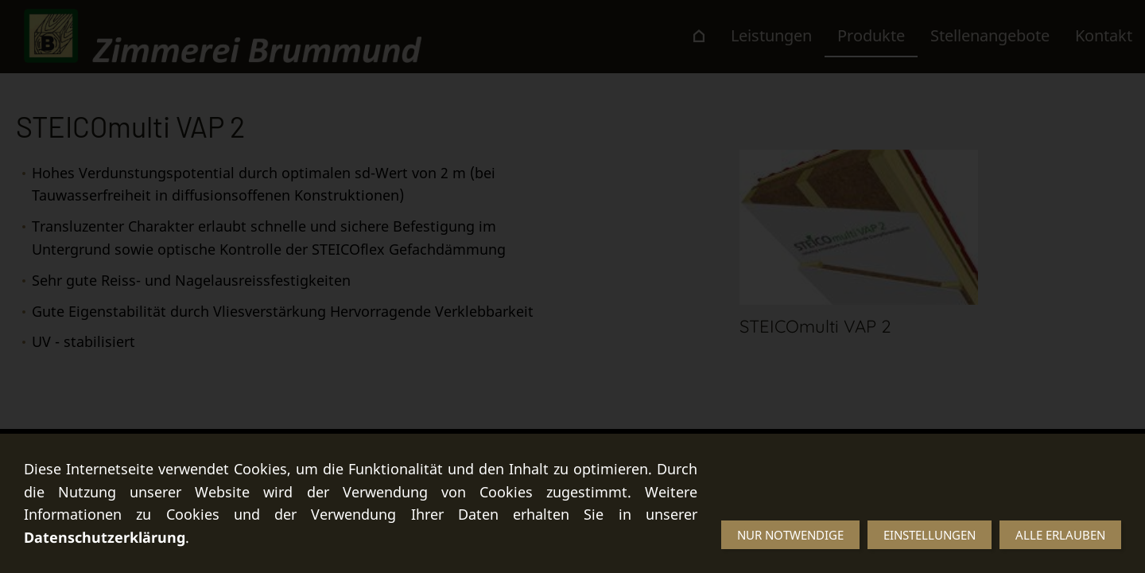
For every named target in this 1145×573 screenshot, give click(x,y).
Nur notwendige (790, 535)
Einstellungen (929, 535)
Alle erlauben (1060, 535)
